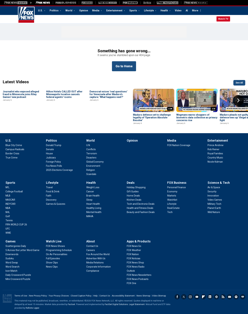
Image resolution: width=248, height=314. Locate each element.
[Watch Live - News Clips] (52, 266)
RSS (223, 296)
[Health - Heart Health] (93, 204)
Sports (133, 10)
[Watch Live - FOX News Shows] (55, 246)
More (195, 10)
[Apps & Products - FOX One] (131, 283)
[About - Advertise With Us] (95, 258)
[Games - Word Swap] (12, 262)
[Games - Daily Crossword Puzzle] (18, 275)
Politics (54, 10)
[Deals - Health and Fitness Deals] (140, 208)
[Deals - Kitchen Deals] (134, 199)
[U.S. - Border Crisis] (12, 153)
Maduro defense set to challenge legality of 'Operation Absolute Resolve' (152, 117)
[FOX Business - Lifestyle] (172, 204)
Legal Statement (137, 304)
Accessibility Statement (123, 296)
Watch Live (53, 241)
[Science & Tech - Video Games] (215, 199)
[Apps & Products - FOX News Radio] (135, 266)
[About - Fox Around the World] (98, 254)
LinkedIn (210, 296)
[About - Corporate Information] (98, 266)
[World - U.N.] (88, 145)
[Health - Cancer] (90, 191)
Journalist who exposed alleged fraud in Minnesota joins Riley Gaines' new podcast (21, 117)
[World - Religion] (90, 170)
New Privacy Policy (38, 296)
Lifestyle (149, 10)
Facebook (177, 296)
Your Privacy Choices (59, 296)
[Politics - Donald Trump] (53, 145)
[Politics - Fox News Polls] (54, 165)
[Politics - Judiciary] (51, 157)
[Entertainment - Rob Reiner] (213, 149)
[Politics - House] (49, 153)
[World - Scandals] (91, 174)
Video (178, 10)
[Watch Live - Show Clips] (52, 262)
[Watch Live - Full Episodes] (53, 258)
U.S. (40, 10)
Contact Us (104, 296)
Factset (71, 304)
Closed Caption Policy (81, 296)
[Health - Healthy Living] (93, 208)
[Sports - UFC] (8, 228)
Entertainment (114, 10)
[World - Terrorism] (91, 153)
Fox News (26, 15)
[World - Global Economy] (95, 161)
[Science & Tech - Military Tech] (214, 204)
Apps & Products (139, 241)
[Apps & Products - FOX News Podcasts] (137, 279)
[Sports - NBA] (8, 208)
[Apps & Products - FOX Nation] (133, 254)
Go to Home (124, 66)
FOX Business (176, 182)
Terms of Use (20, 296)
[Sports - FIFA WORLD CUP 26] (16, 224)
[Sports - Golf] (8, 216)
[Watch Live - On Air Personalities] (56, 254)
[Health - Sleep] (89, 199)
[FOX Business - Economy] (172, 191)
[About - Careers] (90, 250)
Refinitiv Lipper (32, 308)
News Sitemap (143, 296)
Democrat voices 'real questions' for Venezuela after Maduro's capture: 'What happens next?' (108, 117)
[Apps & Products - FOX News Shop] (135, 262)
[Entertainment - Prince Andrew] (216, 145)
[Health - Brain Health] (93, 195)
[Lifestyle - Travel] (49, 187)
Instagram (190, 296)
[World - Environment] (93, 165)
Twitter (183, 296)
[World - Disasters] (91, 157)
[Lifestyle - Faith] (48, 195)
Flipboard (203, 296)
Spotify (236, 296)
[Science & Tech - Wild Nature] (214, 212)
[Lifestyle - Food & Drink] (52, 191)
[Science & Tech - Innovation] (213, 195)
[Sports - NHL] (8, 212)
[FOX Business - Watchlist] (172, 199)
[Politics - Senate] (50, 149)
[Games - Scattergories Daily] (16, 246)
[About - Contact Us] (92, 246)
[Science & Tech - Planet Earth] (214, 208)
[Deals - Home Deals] (133, 195)
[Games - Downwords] (12, 254)
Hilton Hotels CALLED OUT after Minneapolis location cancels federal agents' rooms (64, 117)
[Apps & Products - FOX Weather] (134, 250)
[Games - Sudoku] (10, 258)
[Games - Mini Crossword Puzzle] (18, 279)
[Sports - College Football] (14, 191)
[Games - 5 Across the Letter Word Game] (22, 250)
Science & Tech (219, 182)
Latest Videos (16, 81)
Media (96, 10)
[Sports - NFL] (7, 187)
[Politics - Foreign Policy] (53, 161)
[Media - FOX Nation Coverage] (178, 145)
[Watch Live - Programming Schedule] (59, 250)
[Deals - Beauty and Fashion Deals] (141, 212)
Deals (131, 182)
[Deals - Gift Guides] (133, 191)
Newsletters (229, 296)
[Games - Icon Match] (11, 270)
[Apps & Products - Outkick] (131, 270)
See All (239, 83)
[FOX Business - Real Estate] (173, 208)
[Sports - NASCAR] (10, 199)
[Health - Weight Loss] (92, 187)
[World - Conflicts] (91, 149)
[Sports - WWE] (8, 232)
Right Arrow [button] (238, 100)
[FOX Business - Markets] (171, 195)
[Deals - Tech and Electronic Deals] (140, 204)
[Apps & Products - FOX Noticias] (133, 258)
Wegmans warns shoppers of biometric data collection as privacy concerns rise (196, 117)
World (69, 10)
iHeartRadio (242, 296)
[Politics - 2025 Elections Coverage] (59, 170)
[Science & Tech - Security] (212, 191)
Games (11, 241)
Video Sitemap (159, 296)
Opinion (83, 10)
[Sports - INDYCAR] (11, 204)
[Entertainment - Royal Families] (215, 153)
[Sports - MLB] (8, 195)
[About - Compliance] (92, 270)
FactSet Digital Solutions (116, 304)
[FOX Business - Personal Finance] (176, 187)
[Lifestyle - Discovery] (51, 199)
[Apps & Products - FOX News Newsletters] (139, 275)
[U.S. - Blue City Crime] (14, 145)
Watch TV (223, 19)
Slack (216, 296)
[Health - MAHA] (89, 216)
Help (95, 296)
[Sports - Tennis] (9, 220)
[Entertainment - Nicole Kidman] (215, 161)
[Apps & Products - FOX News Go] (134, 246)
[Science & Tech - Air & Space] (214, 187)
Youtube (196, 296)
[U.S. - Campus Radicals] (15, 149)
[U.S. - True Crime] (12, 157)
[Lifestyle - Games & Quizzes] (55, 204)
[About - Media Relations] (95, 262)
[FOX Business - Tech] (170, 212)
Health (164, 10)
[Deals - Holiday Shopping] (136, 187)
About (90, 241)
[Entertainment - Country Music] (215, 157)
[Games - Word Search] (12, 266)
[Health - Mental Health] (93, 212)
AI (187, 10)
